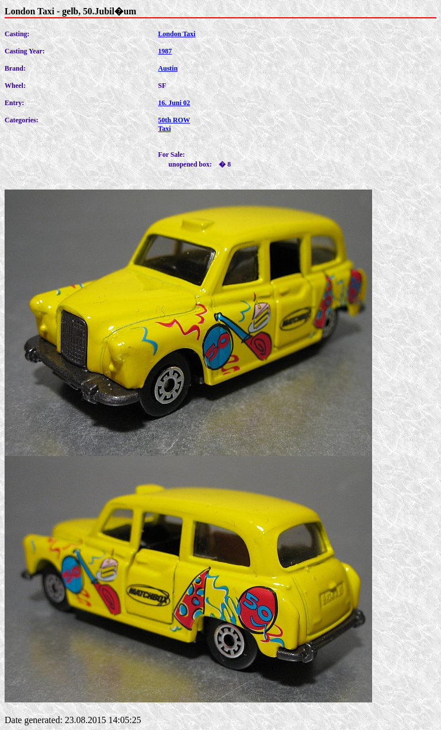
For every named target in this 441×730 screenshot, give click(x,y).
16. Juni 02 (174, 103)
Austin (167, 68)
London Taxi (176, 34)
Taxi (164, 129)
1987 (165, 51)
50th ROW (174, 120)
